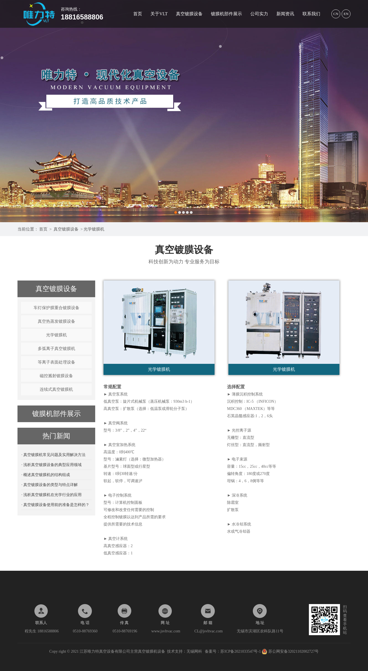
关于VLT (159, 13)
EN (346, 14)
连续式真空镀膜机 (56, 389)
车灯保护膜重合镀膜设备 (56, 308)
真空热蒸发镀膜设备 (56, 321)
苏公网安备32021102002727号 (290, 651)
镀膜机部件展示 (226, 13)
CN (335, 14)
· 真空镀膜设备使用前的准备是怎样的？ (55, 505)
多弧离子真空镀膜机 (56, 348)
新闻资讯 (285, 13)
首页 (137, 13)
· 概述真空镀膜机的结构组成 (45, 475)
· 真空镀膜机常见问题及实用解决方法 (53, 455)
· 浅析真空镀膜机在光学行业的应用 (51, 495)
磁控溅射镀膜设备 (56, 376)
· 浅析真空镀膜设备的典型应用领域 (51, 465)
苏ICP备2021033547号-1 (241, 651)
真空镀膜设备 (189, 13)
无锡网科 (194, 651)
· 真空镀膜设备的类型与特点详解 (49, 485)
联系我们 (311, 13)
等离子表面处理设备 (56, 362)
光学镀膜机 (94, 229)
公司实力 (259, 13)
